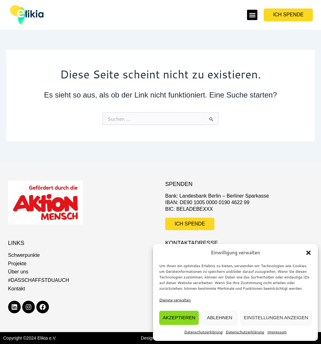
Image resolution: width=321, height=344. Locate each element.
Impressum (277, 332)
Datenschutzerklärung (203, 332)
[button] (308, 253)
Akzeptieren (179, 317)
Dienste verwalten (175, 300)
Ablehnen (219, 317)
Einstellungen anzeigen (276, 317)
